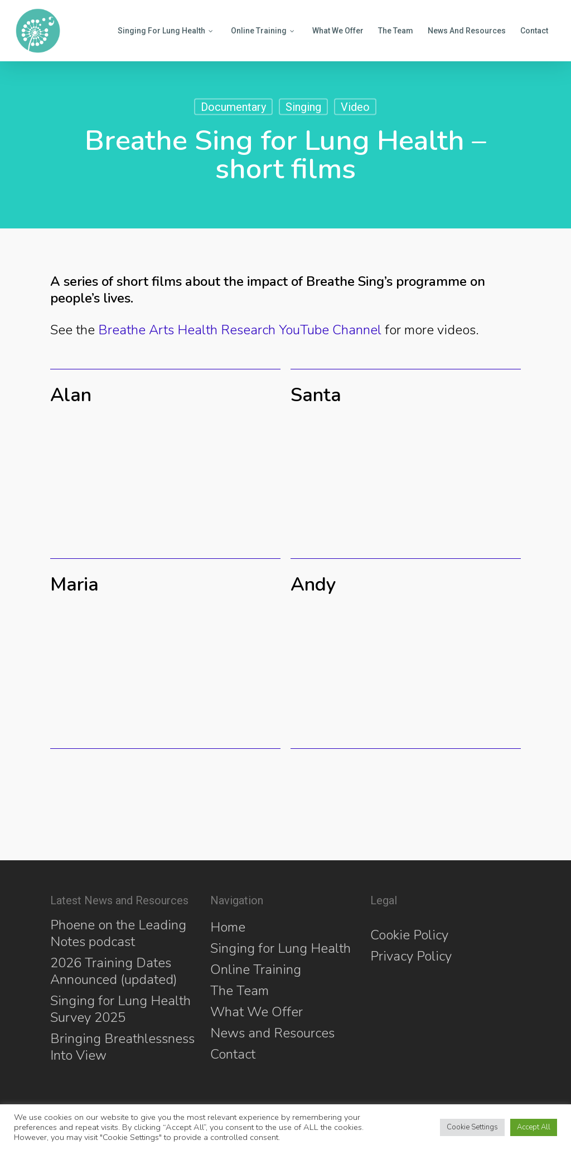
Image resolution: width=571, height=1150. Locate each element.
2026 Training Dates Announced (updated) (113, 971)
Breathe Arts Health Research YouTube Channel (239, 330)
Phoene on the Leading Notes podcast (118, 933)
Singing (303, 107)
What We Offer (256, 1011)
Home (227, 927)
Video (355, 107)
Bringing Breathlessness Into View (122, 1047)
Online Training (255, 969)
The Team (239, 990)
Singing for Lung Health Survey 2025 (120, 1009)
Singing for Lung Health (280, 948)
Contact (232, 1054)
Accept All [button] (533, 1127)
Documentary (233, 107)
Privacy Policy (411, 956)
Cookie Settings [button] (472, 1127)
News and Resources (272, 1033)
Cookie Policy (409, 935)
